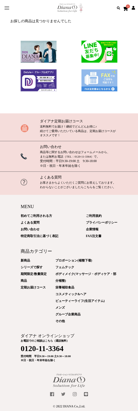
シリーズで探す (32, 267)
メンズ (60, 307)
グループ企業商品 (68, 314)
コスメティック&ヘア (70, 294)
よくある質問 (50, 177)
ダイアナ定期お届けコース (61, 121)
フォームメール (91, 152)
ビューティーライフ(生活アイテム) (80, 301)
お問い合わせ (50, 147)
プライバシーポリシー (101, 222)
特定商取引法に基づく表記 (39, 236)
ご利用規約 (94, 216)
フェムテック (64, 267)
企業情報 (92, 229)
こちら (88, 187)
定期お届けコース (33, 287)
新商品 (25, 260)
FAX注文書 (94, 236)
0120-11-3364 (82, 156)
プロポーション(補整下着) (73, 260)
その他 (60, 321)
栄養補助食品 (64, 287)
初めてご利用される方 (36, 216)
